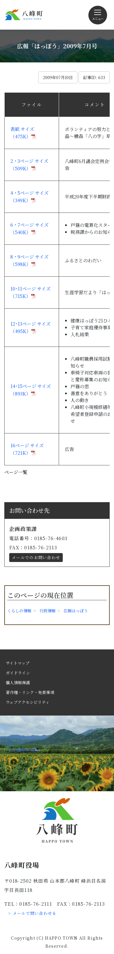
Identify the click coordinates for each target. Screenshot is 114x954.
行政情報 (47, 610)
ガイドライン (18, 673)
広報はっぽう (76, 610)
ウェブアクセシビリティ (28, 702)
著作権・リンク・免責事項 (30, 692)
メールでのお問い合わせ (36, 557)
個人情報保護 (18, 682)
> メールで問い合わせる (32, 913)
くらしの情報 (19, 610)
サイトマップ (17, 663)
